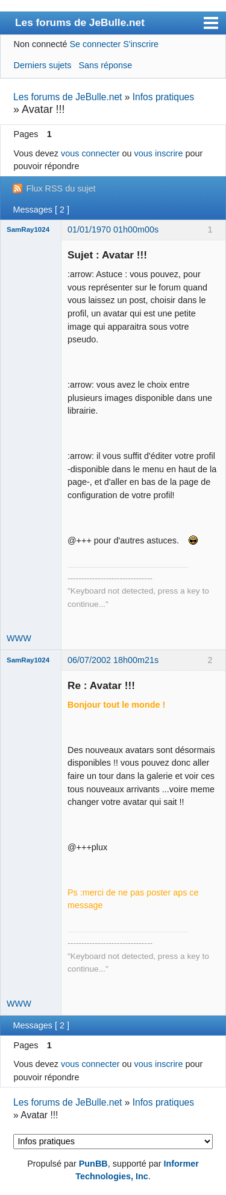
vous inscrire (158, 153)
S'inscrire (141, 44)
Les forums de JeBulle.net (80, 22)
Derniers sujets (43, 65)
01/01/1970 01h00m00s (113, 229)
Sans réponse (105, 65)
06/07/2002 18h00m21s (113, 660)
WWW (19, 638)
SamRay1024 (28, 229)
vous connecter (90, 153)
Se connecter (95, 44)
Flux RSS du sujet (60, 188)
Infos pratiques (163, 97)
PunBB (93, 1163)
